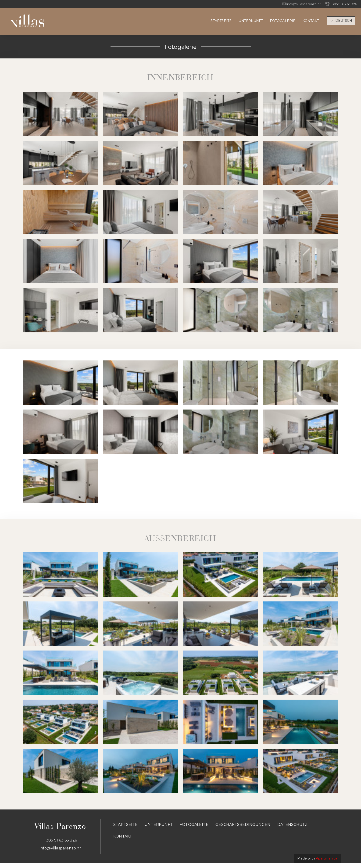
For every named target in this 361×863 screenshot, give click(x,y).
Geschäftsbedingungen (242, 824)
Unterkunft (251, 21)
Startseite (221, 21)
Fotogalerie (282, 21)
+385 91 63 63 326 (60, 840)
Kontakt (311, 21)
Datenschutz (292, 824)
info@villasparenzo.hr (60, 848)
